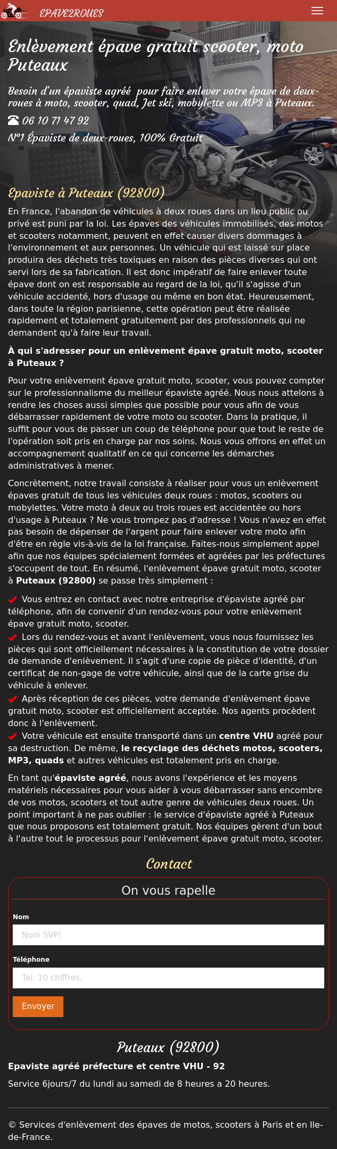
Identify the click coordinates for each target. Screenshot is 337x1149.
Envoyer (38, 1006)
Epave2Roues (71, 13)
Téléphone (31, 959)
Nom (21, 917)
